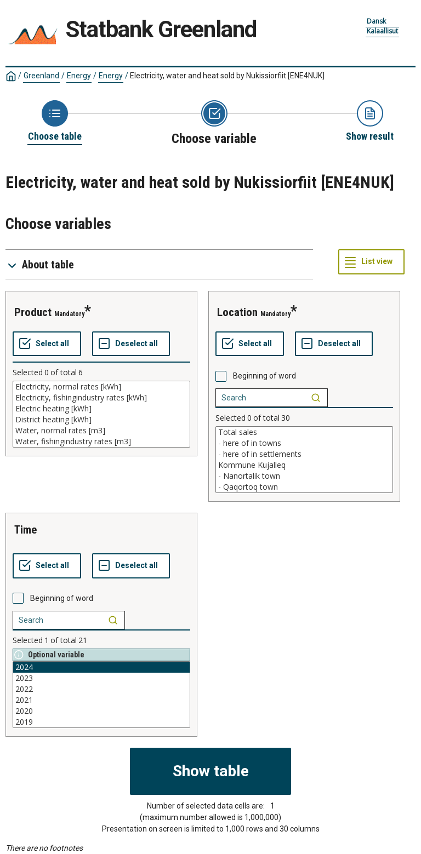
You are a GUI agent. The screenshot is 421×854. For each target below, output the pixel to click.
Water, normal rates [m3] (101, 430)
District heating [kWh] (101, 419)
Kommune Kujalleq (304, 465)
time (25, 529)
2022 (101, 689)
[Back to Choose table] (54, 121)
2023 (101, 678)
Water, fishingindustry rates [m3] (101, 441)
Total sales (304, 432)
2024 (101, 667)
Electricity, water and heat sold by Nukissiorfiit (227, 75)
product (33, 312)
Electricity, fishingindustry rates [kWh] (101, 397)
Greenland (41, 75)
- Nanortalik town (304, 476)
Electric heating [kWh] (101, 408)
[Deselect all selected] (131, 344)
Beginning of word (264, 375)
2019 (101, 722)
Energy (79, 75)
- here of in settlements (304, 454)
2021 (101, 700)
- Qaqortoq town (304, 487)
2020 (101, 711)
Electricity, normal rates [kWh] (101, 386)
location (237, 312)
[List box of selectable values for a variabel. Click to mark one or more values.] (101, 414)
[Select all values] (47, 344)
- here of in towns (304, 443)
